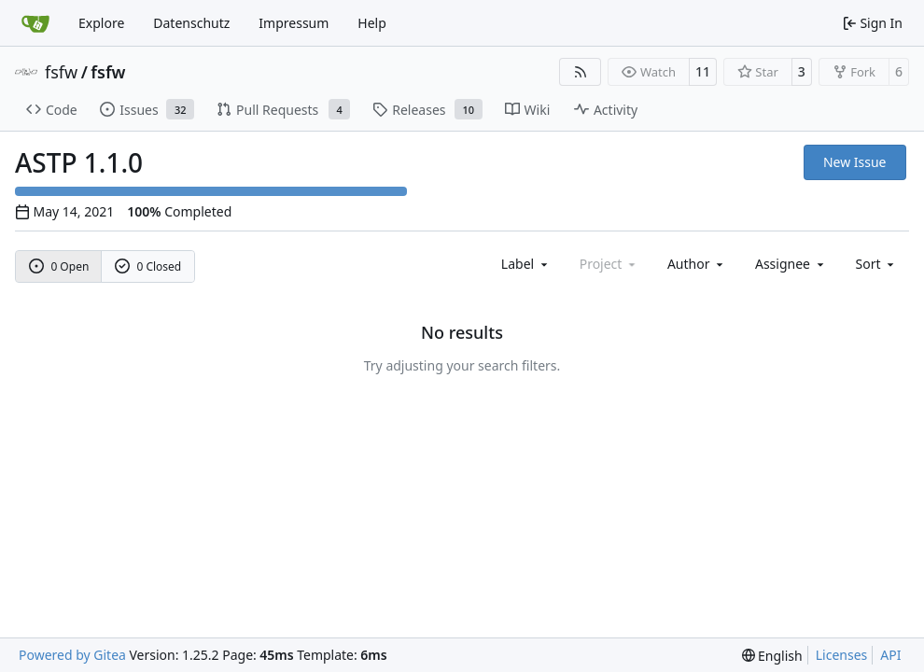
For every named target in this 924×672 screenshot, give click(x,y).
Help (371, 23)
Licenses (842, 655)
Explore (101, 23)
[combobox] (526, 264)
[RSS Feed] (580, 72)
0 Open (59, 266)
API (890, 655)
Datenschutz (191, 23)
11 (702, 71)
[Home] (35, 23)
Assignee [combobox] (791, 264)
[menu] (877, 264)
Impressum (294, 23)
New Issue (855, 162)
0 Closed (148, 266)
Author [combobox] (696, 264)
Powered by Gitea (72, 655)
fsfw (61, 72)
